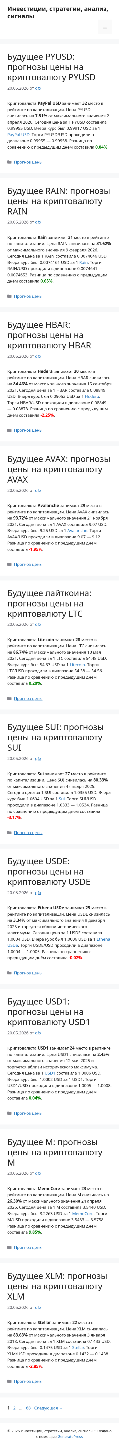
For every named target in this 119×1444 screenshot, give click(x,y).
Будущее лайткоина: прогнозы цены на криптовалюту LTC (49, 603)
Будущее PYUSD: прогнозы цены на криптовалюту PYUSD (51, 67)
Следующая (48, 1408)
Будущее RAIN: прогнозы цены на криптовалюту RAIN (58, 201)
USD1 (50, 1073)
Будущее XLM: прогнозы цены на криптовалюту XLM (57, 1286)
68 (29, 1408)
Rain (83, 262)
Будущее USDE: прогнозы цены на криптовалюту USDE (48, 871)
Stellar (78, 1347)
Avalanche (77, 530)
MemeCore (83, 1213)
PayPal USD (18, 134)
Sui (62, 799)
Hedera (92, 396)
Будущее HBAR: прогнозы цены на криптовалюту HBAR (49, 335)
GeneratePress (70, 1436)
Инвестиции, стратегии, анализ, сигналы (57, 12)
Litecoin (77, 664)
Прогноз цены (28, 162)
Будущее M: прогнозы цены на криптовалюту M (54, 1152)
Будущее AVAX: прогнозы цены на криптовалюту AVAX (58, 469)
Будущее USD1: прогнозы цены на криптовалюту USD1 (48, 1011)
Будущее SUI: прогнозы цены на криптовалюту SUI (55, 737)
